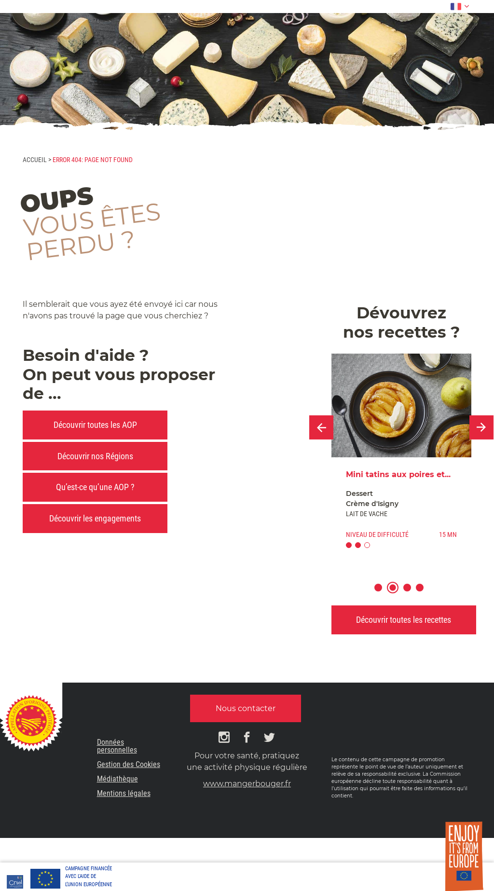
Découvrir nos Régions (95, 456)
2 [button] (397, 593)
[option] (401, 455)
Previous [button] (321, 427)
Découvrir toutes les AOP (95, 425)
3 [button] (411, 593)
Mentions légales (124, 793)
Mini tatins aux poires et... (398, 474)
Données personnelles (117, 746)
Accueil (35, 160)
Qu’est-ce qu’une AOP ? (95, 487)
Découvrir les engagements (95, 518)
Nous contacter (245, 708)
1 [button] (382, 593)
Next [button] (481, 427)
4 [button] (424, 593)
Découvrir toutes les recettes (403, 620)
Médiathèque (117, 778)
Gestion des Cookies (128, 764)
